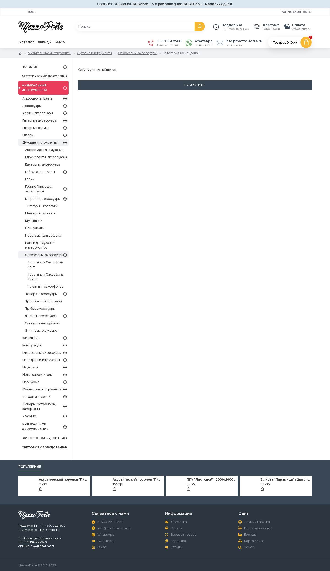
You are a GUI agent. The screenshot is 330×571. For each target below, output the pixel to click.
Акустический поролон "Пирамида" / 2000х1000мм (137, 479)
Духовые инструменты (94, 53)
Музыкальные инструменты (49, 53)
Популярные (29, 467)
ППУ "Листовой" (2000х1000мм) (211, 479)
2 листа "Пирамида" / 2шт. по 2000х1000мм (285, 479)
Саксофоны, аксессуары (137, 53)
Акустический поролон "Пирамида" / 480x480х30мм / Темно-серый (63, 479)
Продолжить (194, 85)
